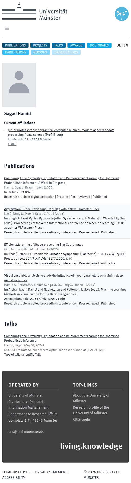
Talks (58, 45)
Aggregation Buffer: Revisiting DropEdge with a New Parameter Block (51, 209)
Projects (40, 45)
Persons (40, 52)
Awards (76, 45)
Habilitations (15, 52)
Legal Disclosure (17, 472)
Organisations (66, 52)
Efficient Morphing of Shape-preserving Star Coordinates (43, 244)
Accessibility (13, 478)
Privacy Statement (51, 472)
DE (119, 45)
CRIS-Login (81, 420)
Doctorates (99, 45)
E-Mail (12, 144)
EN (126, 45)
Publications (15, 45)
